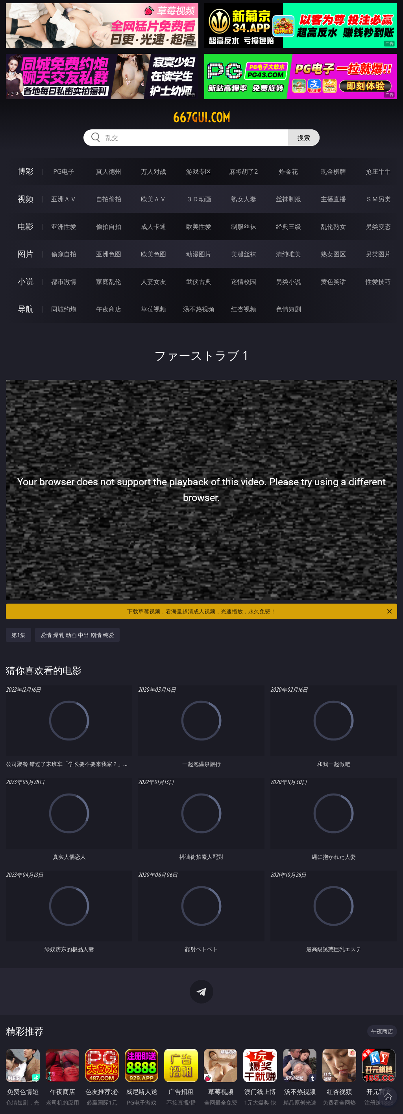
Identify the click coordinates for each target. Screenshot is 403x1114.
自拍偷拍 (108, 199)
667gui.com (201, 117)
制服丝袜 (243, 226)
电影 (25, 226)
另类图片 (378, 254)
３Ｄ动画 (198, 199)
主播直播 (333, 199)
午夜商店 (108, 309)
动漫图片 (198, 254)
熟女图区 (333, 254)
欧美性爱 (198, 226)
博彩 (25, 171)
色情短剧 (288, 309)
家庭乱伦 (108, 281)
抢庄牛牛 (378, 171)
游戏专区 (198, 171)
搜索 (304, 137)
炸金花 (288, 171)
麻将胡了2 (243, 171)
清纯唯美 (288, 254)
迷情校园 (243, 281)
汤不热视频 (198, 309)
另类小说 (288, 281)
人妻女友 (153, 281)
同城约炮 (63, 309)
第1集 (18, 635)
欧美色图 (153, 254)
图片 (25, 254)
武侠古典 (198, 281)
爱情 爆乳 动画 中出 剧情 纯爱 (77, 635)
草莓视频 (153, 309)
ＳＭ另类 (378, 199)
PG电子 (63, 171)
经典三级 (288, 226)
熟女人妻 (243, 199)
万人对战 (153, 171)
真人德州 (108, 171)
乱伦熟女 (333, 226)
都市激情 (63, 281)
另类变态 (378, 226)
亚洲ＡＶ (63, 199)
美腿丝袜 (243, 254)
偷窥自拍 (63, 254)
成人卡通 (153, 226)
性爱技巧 (378, 281)
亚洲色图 (108, 254)
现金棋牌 (333, 171)
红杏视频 (243, 309)
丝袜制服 (288, 199)
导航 (25, 309)
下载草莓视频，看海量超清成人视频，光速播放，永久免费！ (260, 611)
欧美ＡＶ (153, 199)
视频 (25, 198)
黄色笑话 (333, 281)
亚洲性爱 (63, 226)
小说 (25, 281)
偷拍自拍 (108, 226)
